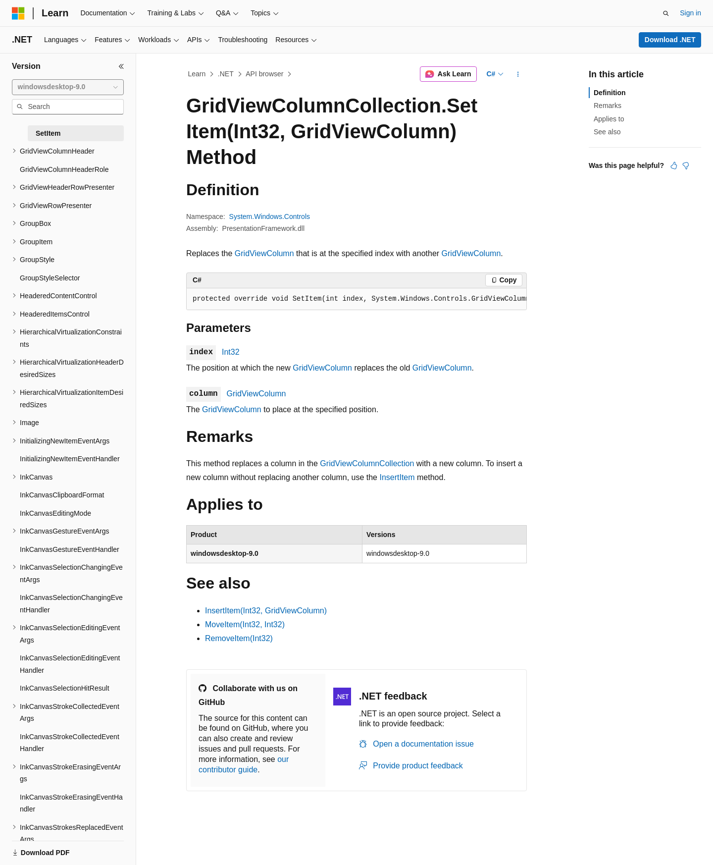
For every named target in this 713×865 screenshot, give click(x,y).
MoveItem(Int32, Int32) (245, 624)
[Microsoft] (18, 13)
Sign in (690, 13)
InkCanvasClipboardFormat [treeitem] (62, 495)
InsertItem (396, 477)
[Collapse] (121, 66)
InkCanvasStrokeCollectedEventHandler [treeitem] (69, 743)
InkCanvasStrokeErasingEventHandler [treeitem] (71, 803)
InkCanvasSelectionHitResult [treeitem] (64, 688)
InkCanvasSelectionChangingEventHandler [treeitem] (71, 604)
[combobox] (68, 87)
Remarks (607, 105)
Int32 (231, 352)
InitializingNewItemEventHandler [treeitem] (70, 459)
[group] (356, 299)
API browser (264, 74)
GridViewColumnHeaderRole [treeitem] (64, 169)
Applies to (609, 119)
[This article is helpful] (674, 165)
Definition (610, 93)
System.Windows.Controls (269, 216)
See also (607, 132)
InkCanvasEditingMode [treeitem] (55, 513)
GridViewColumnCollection (367, 463)
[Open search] (666, 13)
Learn (197, 74)
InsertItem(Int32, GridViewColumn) (266, 610)
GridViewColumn (264, 253)
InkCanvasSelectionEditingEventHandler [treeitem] (70, 664)
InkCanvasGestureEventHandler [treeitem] (69, 549)
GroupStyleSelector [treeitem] (50, 278)
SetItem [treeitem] (48, 133)
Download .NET (670, 40)
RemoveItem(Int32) (239, 638)
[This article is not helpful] (686, 165)
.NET (226, 74)
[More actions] (518, 74)
